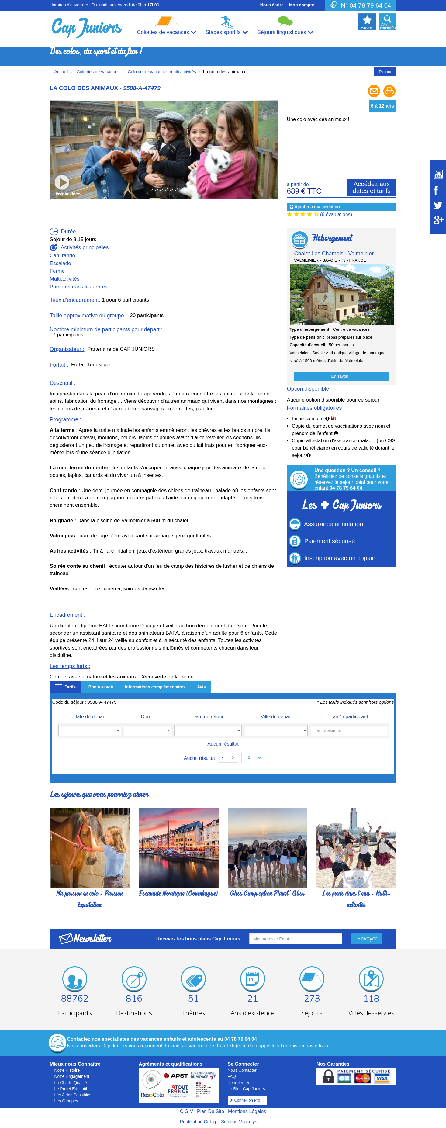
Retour (385, 71)
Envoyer (367, 939)
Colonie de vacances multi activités (161, 71)
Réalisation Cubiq (198, 1121)
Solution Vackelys (239, 1121)
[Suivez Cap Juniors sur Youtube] (438, 174)
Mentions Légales (247, 1111)
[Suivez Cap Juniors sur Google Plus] (438, 220)
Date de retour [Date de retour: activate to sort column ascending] (198, 716)
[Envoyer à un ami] (374, 96)
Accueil (61, 71)
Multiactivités (65, 279)
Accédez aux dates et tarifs (372, 187)
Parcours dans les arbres (79, 287)
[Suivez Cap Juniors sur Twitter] (438, 205)
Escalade (60, 263)
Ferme (57, 271)
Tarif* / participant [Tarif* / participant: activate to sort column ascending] (344, 716)
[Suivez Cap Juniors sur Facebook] (438, 190)
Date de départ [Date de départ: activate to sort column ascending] (90, 716)
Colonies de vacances (97, 71)
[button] (67, 149)
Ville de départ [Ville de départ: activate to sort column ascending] (265, 716)
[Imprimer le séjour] (389, 96)
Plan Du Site (210, 1111)
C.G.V (186, 1111)
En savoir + (341, 376)
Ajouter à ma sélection (317, 206)
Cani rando (62, 255)
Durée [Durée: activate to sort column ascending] (144, 716)
